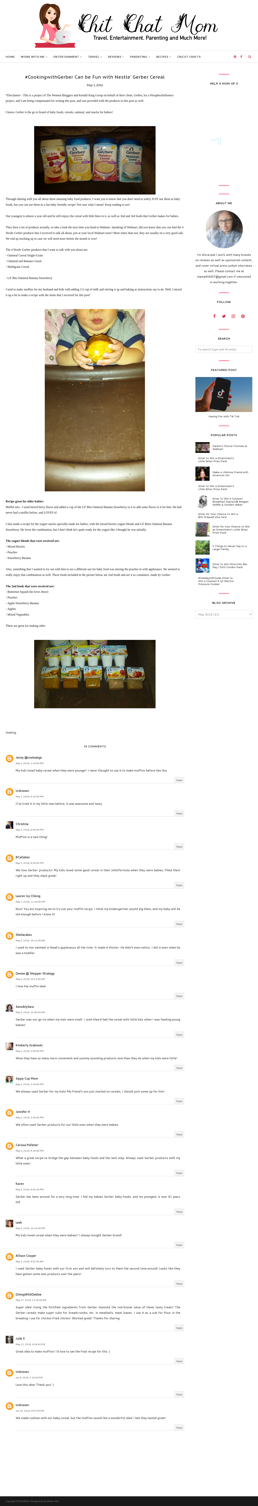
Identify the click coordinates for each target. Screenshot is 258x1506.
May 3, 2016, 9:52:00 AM (29, 1261)
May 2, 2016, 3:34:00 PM (29, 1084)
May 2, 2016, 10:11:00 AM (30, 940)
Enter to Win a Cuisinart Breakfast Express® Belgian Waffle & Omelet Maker (230, 501)
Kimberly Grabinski (29, 1045)
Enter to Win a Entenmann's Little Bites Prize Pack (216, 460)
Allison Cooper (26, 1255)
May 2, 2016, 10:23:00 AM (30, 979)
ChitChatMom (23, 1501)
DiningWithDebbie (28, 1294)
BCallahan (23, 857)
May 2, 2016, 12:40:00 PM (30, 1012)
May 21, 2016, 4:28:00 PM (30, 1344)
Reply (179, 780)
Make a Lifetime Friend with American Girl (230, 474)
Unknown (22, 790)
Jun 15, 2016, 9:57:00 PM (30, 1410)
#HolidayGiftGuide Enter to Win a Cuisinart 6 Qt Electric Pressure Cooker (216, 581)
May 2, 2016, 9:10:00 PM (29, 1150)
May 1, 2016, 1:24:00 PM (29, 763)
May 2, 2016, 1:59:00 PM (29, 1051)
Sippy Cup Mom (27, 1078)
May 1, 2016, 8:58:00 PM (29, 863)
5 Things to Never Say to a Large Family (229, 548)
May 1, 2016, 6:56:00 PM (29, 829)
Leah (19, 1222)
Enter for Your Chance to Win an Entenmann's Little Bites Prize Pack (231, 529)
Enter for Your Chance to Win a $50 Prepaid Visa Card (218, 515)
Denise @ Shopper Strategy (35, 973)
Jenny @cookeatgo (29, 757)
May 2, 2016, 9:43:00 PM (29, 1189)
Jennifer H (23, 1111)
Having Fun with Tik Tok (223, 416)
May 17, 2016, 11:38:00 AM (31, 1300)
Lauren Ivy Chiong (28, 896)
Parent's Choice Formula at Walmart (229, 447)
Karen (20, 1183)
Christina (22, 824)
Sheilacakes (24, 934)
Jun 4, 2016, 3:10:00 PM (29, 1377)
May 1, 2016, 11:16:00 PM (30, 901)
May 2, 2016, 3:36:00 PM (29, 1117)
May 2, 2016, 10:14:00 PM (30, 1228)
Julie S (20, 1338)
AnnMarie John (51, 1501)
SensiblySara (25, 1006)
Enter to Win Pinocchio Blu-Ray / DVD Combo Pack (230, 566)
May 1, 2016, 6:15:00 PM (29, 796)
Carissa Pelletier (27, 1145)
